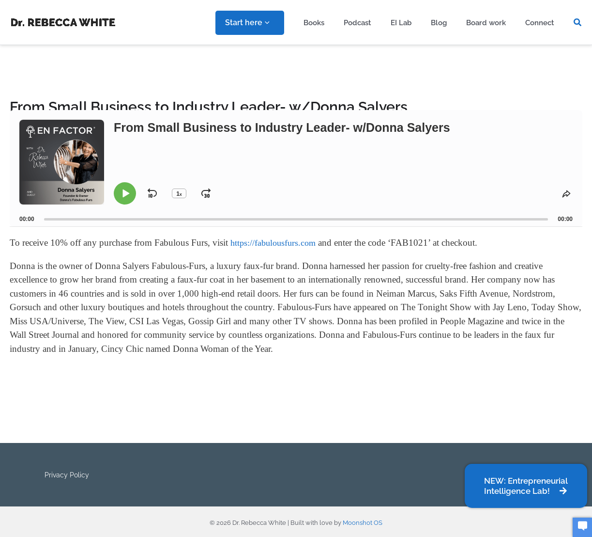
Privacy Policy (65, 473)
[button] (578, 22)
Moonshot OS (362, 519)
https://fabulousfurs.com (275, 243)
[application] (296, 23)
